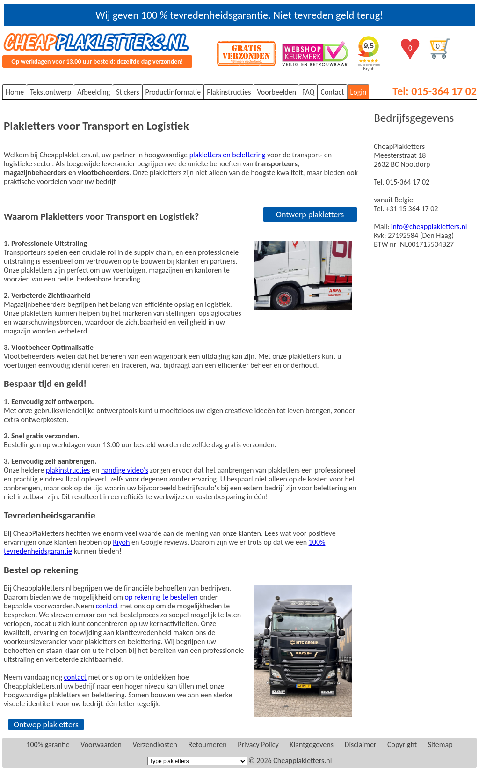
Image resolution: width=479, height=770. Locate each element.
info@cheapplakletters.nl (429, 226)
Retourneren (208, 744)
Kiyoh (121, 542)
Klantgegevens (312, 744)
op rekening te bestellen (161, 596)
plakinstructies (68, 470)
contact (107, 605)
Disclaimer (361, 744)
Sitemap (440, 744)
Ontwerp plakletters (310, 214)
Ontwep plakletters (46, 724)
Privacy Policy (258, 744)
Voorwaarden (101, 744)
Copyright (402, 744)
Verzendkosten (155, 744)
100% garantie (47, 744)
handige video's (124, 470)
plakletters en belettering (227, 154)
